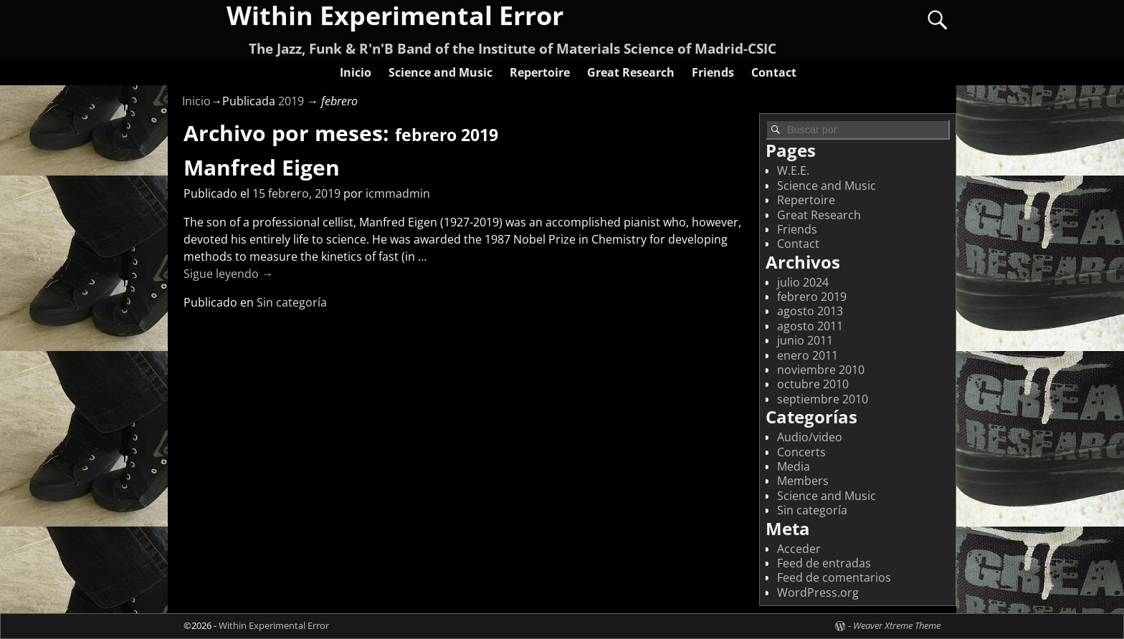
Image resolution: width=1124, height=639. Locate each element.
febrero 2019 (812, 296)
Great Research (631, 72)
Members (803, 481)
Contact (773, 72)
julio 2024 (803, 282)
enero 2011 (807, 355)
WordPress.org (818, 592)
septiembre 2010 (822, 399)
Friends (713, 72)
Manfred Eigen (262, 167)
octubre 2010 (813, 384)
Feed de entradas (824, 563)
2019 (291, 101)
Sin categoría (292, 302)
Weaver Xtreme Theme (896, 625)
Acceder (799, 549)
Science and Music (440, 72)
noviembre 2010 (821, 370)
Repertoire (540, 72)
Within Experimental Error (274, 625)
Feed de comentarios (834, 577)
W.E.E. (793, 170)
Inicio (355, 72)
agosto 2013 (810, 311)
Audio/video (809, 437)
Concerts (801, 452)
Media (793, 466)
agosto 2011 (810, 326)
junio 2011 (805, 340)
